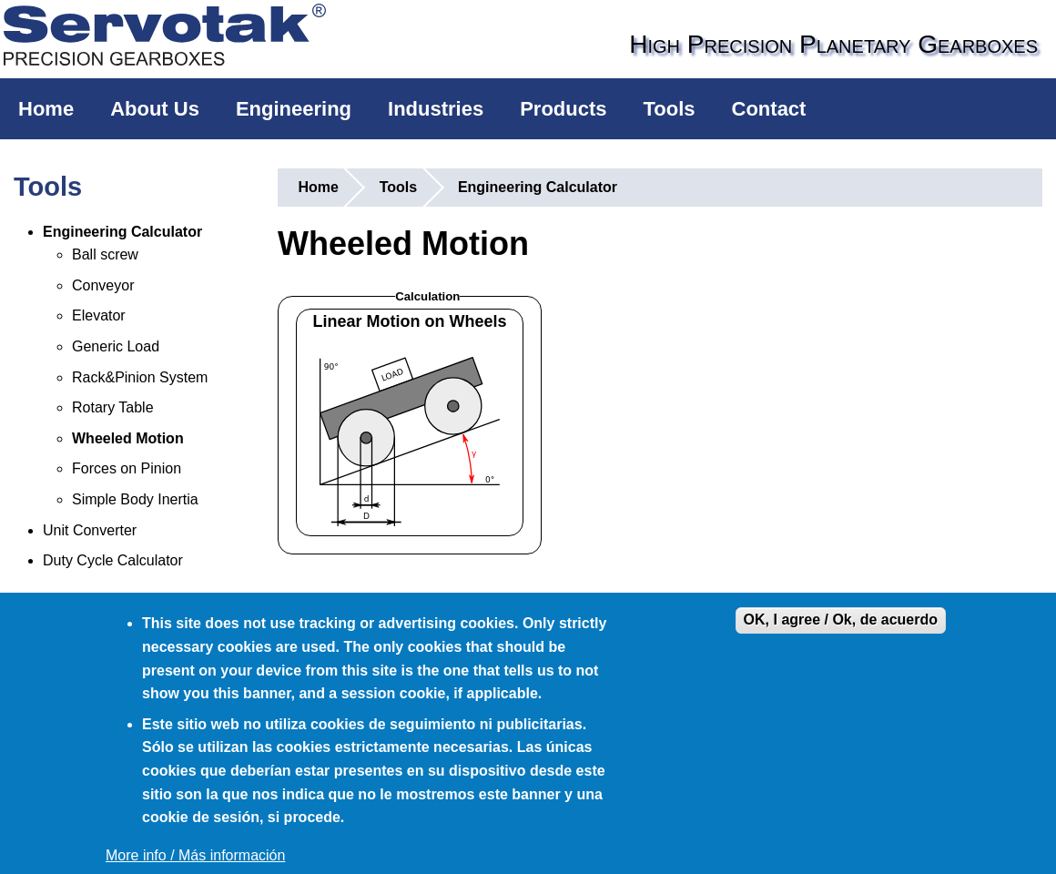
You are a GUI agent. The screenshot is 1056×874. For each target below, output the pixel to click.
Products (563, 108)
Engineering (293, 108)
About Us (154, 108)
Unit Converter (90, 530)
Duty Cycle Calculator (113, 560)
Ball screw (105, 254)
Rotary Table (113, 407)
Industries (435, 108)
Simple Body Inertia (135, 499)
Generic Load (115, 346)
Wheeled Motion (128, 438)
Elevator (99, 315)
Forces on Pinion (126, 468)
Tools (670, 108)
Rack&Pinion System (140, 377)
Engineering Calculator (122, 231)
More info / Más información (195, 855)
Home (46, 108)
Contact (769, 108)
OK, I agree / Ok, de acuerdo (841, 619)
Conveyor (103, 285)
